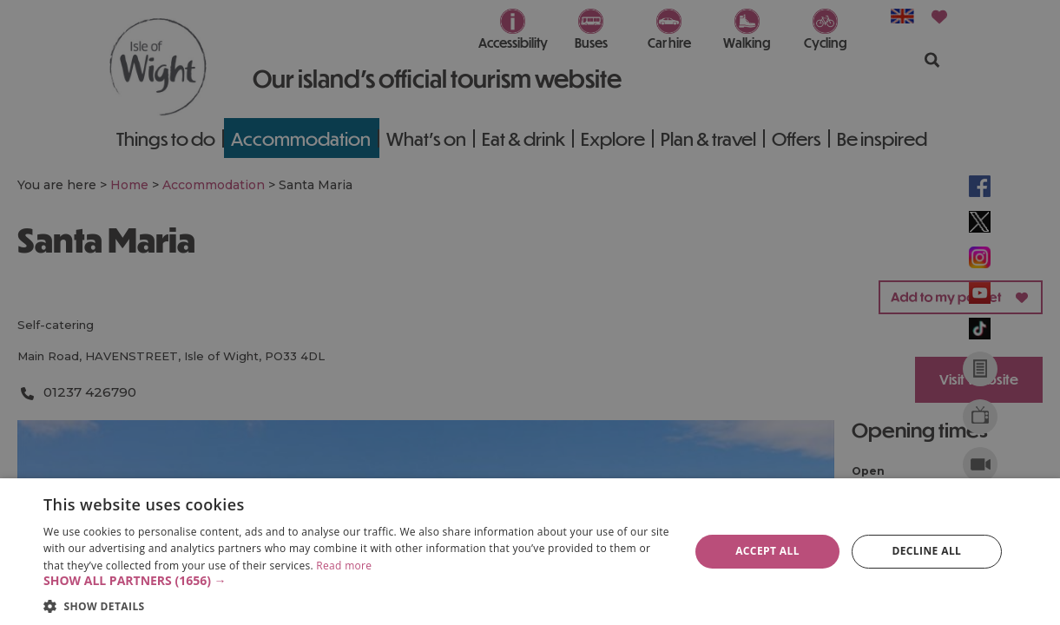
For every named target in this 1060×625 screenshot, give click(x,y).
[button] (356, 581)
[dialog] (530, 551)
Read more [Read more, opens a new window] (344, 565)
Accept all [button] (767, 550)
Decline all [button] (926, 550)
